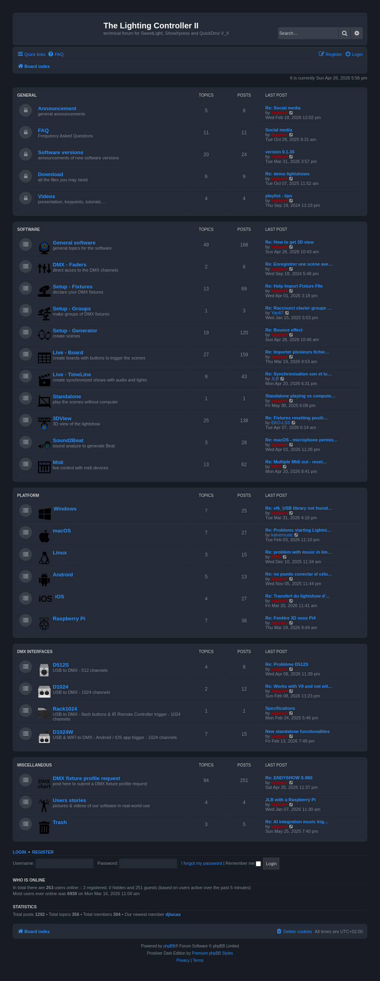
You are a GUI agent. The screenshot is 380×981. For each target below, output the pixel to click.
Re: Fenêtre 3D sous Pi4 (290, 618)
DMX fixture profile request (86, 778)
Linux (60, 553)
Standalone (67, 396)
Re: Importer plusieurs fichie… (297, 352)
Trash (60, 822)
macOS (62, 531)
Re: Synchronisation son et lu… (298, 373)
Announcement (57, 108)
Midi (58, 462)
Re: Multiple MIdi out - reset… (296, 461)
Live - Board (68, 352)
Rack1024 (65, 709)
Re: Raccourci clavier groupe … (298, 308)
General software (74, 243)
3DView (62, 418)
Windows (65, 509)
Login (19, 852)
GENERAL (27, 95)
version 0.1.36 (279, 151)
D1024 (60, 687)
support (279, 112)
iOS (59, 597)
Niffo (276, 466)
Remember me (243, 863)
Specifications (280, 708)
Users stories (69, 800)
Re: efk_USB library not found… (298, 508)
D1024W (63, 732)
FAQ (43, 130)
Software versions (61, 152)
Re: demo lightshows (287, 173)
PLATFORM (28, 495)
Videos (46, 196)
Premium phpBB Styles (212, 953)
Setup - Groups (72, 309)
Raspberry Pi (69, 619)
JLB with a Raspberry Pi (290, 799)
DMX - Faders (69, 265)
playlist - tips (278, 195)
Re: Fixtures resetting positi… (296, 417)
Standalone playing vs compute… (300, 395)
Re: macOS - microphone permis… (301, 439)
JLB (275, 378)
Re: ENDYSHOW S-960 (288, 777)
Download (50, 174)
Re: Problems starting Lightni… (298, 530)
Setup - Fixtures (73, 287)
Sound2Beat (68, 440)
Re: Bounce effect (284, 330)
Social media (278, 129)
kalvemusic (282, 534)
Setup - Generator (75, 331)
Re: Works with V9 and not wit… (298, 686)
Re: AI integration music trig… (296, 821)
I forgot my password (201, 863)
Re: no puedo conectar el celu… (298, 574)
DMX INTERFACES (34, 651)
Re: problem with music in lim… (298, 552)
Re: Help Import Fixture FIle (294, 286)
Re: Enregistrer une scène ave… (299, 264)
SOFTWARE (28, 229)
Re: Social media (282, 107)
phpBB (169, 946)
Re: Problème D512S (286, 664)
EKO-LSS (280, 422)
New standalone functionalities (297, 731)
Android (63, 575)
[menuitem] (56, 54)
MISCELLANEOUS (34, 765)
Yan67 (277, 312)
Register (43, 852)
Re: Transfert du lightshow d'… (297, 596)
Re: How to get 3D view (289, 242)
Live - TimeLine (72, 374)
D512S (61, 665)
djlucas (173, 914)
